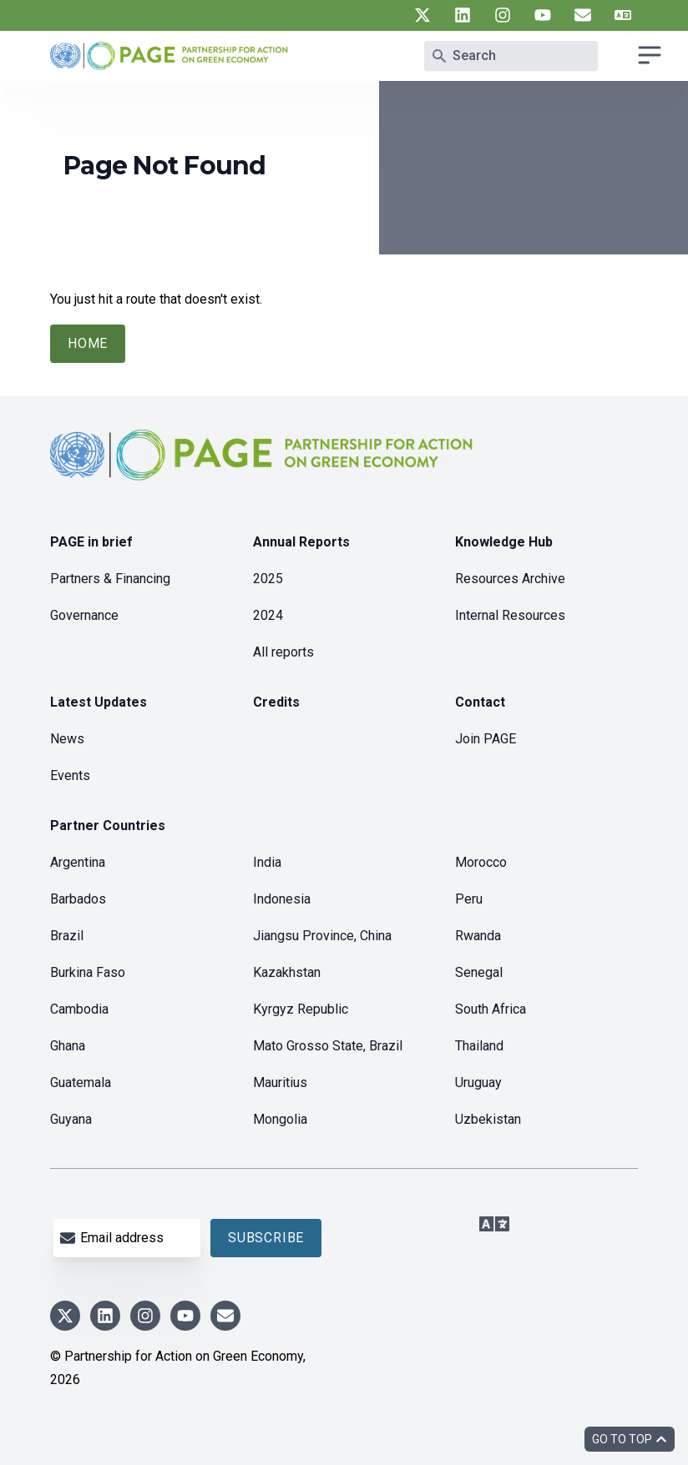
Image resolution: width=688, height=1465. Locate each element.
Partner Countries (107, 825)
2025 (268, 579)
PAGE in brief (91, 542)
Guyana (71, 1119)
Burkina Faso (87, 972)
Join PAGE (485, 739)
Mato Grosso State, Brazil (327, 1046)
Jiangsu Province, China (322, 936)
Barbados (78, 899)
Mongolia (280, 1119)
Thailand (479, 1046)
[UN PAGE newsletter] (583, 15)
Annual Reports (301, 542)
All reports (283, 652)
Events (70, 775)
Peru (469, 899)
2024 (268, 615)
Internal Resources (510, 615)
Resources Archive (510, 579)
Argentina (77, 862)
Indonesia (282, 899)
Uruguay (478, 1082)
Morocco (481, 862)
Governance (84, 615)
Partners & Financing (110, 579)
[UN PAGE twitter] (422, 15)
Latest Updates (98, 702)
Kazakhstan (287, 972)
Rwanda (478, 936)
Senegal (479, 972)
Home (88, 343)
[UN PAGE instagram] (503, 15)
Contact (480, 702)
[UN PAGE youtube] (543, 15)
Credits (276, 702)
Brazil (66, 936)
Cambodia (79, 1009)
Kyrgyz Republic (300, 1009)
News (67, 739)
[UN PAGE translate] (623, 15)
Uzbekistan (488, 1119)
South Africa (490, 1009)
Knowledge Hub (504, 542)
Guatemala (80, 1082)
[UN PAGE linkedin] (463, 15)
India (267, 862)
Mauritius (280, 1082)
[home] (264, 468)
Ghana (67, 1046)
